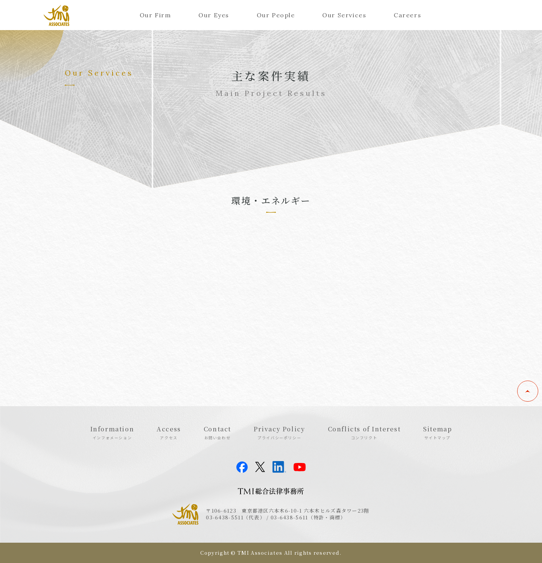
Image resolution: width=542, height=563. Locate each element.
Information (112, 432)
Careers (407, 15)
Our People (276, 15)
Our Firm (155, 15)
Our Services (344, 15)
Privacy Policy (279, 432)
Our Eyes (213, 15)
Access (169, 432)
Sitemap (437, 432)
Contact (217, 432)
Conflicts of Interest (364, 432)
